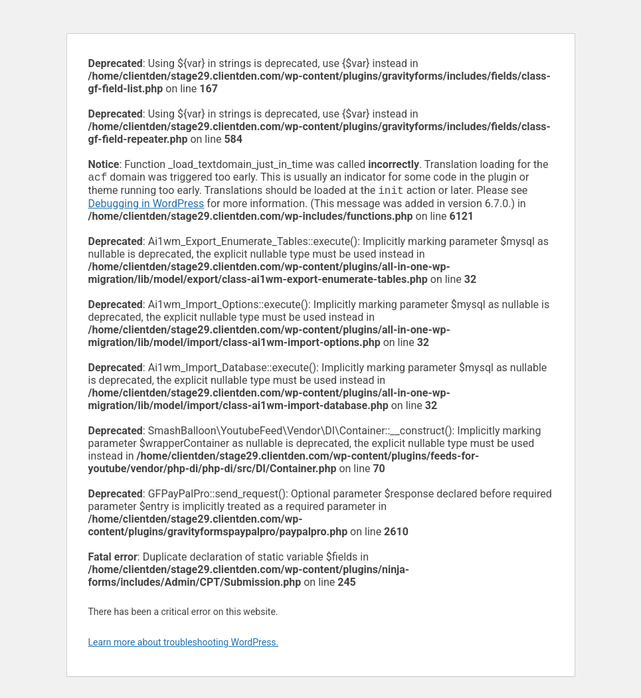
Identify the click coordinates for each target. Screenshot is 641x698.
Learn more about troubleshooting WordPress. (183, 645)
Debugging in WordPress (146, 206)
